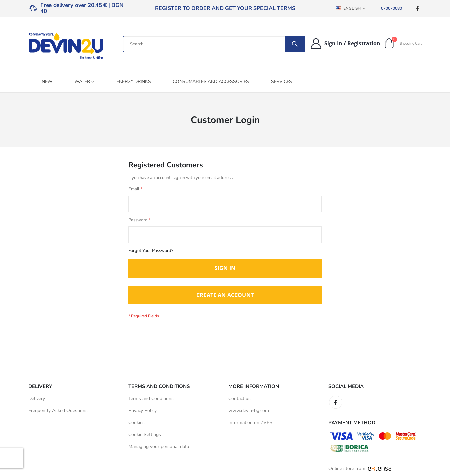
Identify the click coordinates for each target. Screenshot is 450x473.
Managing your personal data (158, 450)
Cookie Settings (144, 438)
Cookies (136, 426)
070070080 (391, 8)
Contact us (239, 402)
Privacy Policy (142, 414)
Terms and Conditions (151, 402)
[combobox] (213, 44)
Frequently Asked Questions (58, 414)
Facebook (335, 405)
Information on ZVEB (250, 426)
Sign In (333, 43)
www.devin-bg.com (248, 414)
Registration (363, 43)
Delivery (36, 402)
